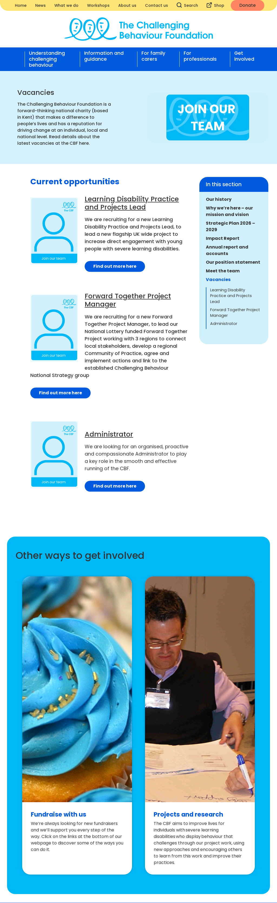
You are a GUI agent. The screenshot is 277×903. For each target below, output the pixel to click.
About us (127, 5)
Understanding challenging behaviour (47, 59)
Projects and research (188, 814)
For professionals (200, 56)
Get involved (244, 56)
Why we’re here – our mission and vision (229, 211)
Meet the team (223, 271)
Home (21, 5)
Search (187, 5)
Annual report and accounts (227, 250)
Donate (247, 5)
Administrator (223, 323)
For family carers (153, 56)
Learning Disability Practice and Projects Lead (231, 295)
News (40, 5)
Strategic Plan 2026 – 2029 (230, 226)
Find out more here (114, 266)
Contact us (156, 5)
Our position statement (233, 262)
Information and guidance (104, 56)
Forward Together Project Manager (235, 312)
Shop (215, 5)
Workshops (98, 5)
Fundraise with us (58, 814)
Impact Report (222, 238)
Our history (219, 199)
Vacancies (218, 279)
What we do (66, 5)
